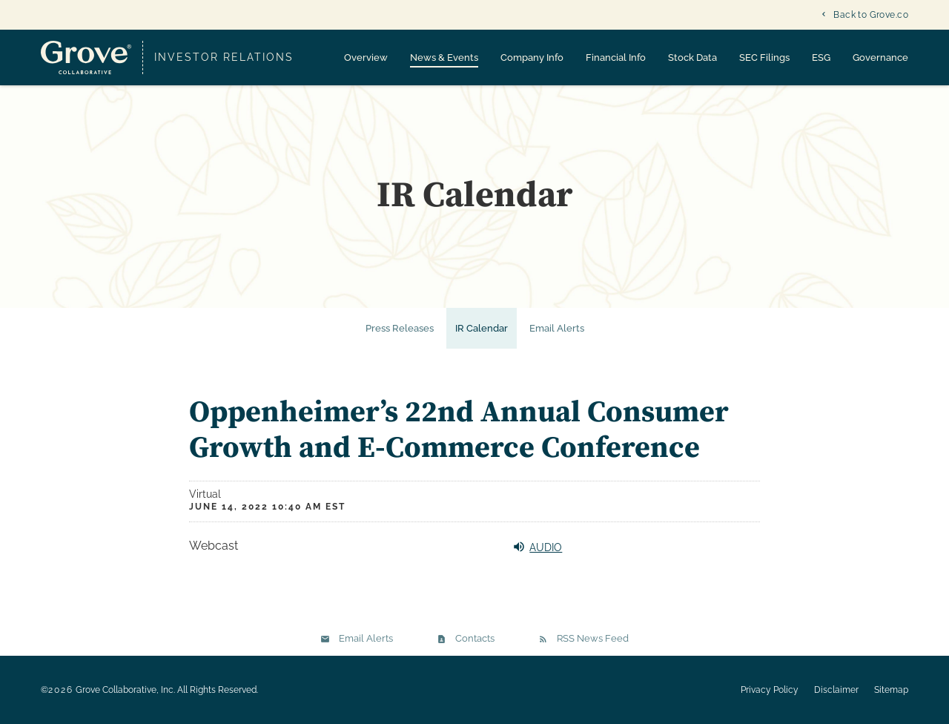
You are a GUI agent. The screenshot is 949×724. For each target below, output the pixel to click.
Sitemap (891, 689)
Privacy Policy (769, 689)
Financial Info (616, 57)
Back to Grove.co (870, 14)
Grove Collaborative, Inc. (125, 690)
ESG (821, 57)
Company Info (531, 57)
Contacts (475, 638)
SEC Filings (764, 57)
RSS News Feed (593, 638)
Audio (537, 546)
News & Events (444, 57)
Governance (880, 57)
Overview (366, 57)
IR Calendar (481, 328)
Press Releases (400, 328)
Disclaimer (836, 689)
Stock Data (692, 57)
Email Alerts (556, 328)
